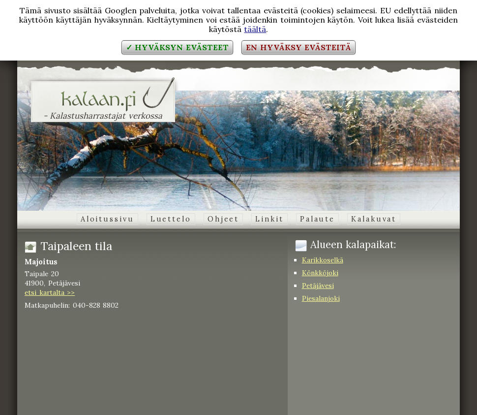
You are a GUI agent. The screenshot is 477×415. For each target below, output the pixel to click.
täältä (255, 29)
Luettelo (170, 219)
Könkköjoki (320, 272)
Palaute (317, 219)
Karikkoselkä (322, 259)
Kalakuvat (373, 219)
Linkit (269, 219)
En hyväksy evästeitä (298, 47)
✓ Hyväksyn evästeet (177, 47)
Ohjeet (223, 219)
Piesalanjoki (321, 298)
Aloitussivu (107, 219)
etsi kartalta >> (50, 292)
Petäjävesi (318, 285)
